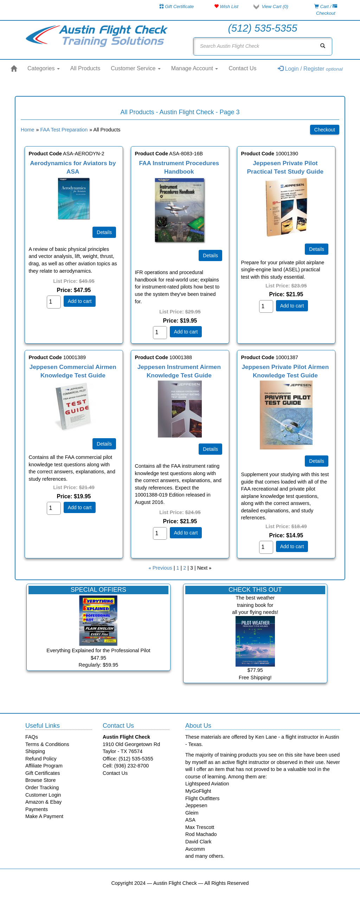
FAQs (31, 737)
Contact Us (242, 68)
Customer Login (43, 795)
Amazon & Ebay (43, 802)
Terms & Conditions (47, 744)
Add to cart (80, 301)
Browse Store (40, 780)
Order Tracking (42, 787)
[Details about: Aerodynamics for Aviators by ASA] (104, 232)
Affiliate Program (44, 766)
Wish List (226, 6)
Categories (43, 68)
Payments (36, 809)
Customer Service (136, 68)
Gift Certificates (42, 773)
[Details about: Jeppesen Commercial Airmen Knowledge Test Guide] (104, 443)
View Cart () (275, 6)
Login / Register (310, 69)
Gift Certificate (176, 6)
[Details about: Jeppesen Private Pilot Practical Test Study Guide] (316, 249)
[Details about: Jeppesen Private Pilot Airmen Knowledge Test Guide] (316, 461)
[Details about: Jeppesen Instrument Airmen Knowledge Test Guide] (210, 449)
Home (27, 129)
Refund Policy (41, 758)
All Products (85, 68)
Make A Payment (44, 816)
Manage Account (194, 68)
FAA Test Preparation (64, 129)
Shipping (35, 751)
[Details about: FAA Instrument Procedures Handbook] (210, 255)
